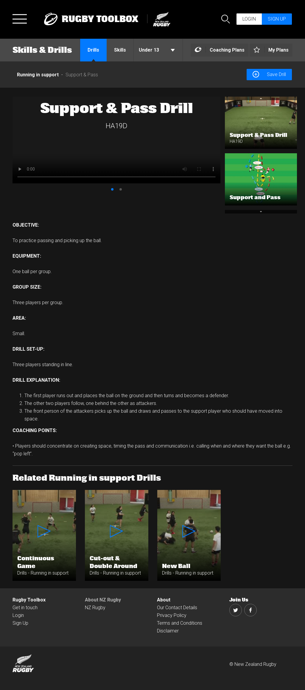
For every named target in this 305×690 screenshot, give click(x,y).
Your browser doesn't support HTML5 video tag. (116, 140)
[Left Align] (219, 50)
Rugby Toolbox (29, 600)
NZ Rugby (95, 607)
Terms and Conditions (179, 623)
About (163, 600)
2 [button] (120, 189)
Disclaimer (168, 631)
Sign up (277, 19)
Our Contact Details (177, 607)
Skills (120, 50)
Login (249, 19)
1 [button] (112, 189)
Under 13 (157, 50)
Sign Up (20, 623)
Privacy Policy (171, 615)
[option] (116, 140)
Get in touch (25, 607)
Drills (93, 50)
